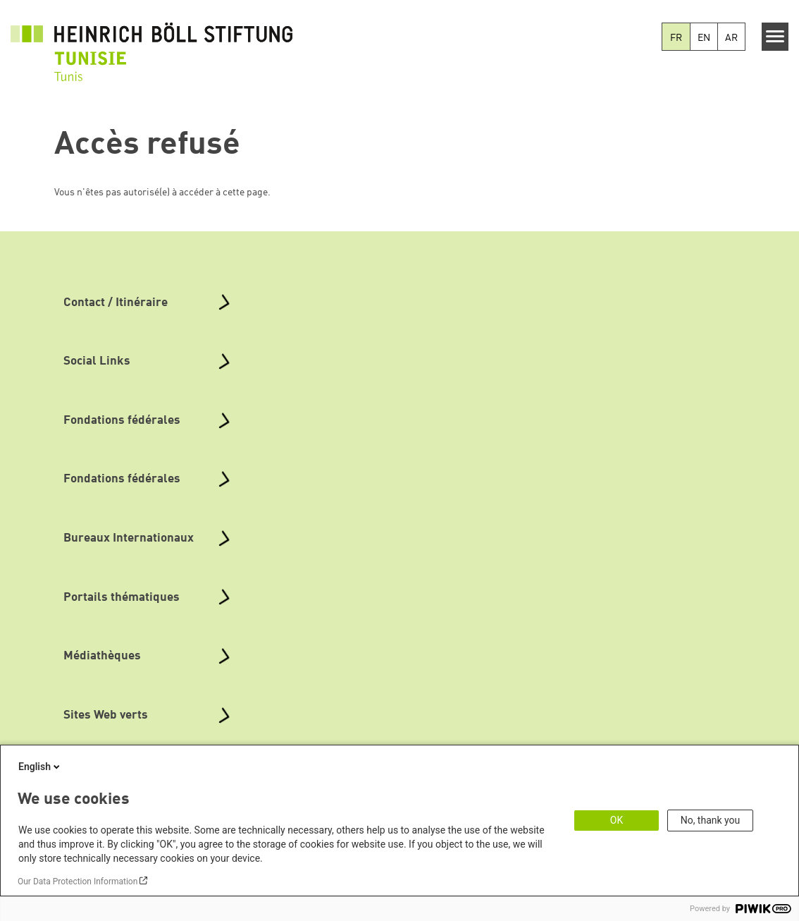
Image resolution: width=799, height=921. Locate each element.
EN (704, 38)
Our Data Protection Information (77, 881)
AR (731, 38)
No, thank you (711, 820)
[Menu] (775, 37)
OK (616, 820)
